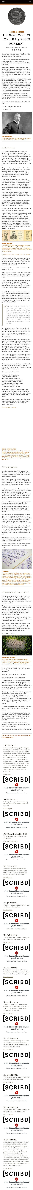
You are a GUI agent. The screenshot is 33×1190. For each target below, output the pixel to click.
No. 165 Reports (8, 1114)
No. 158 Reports (8, 1049)
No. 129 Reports (8, 977)
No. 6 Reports (7, 877)
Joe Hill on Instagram (21, 735)
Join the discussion (7, 737)
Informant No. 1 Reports (10, 841)
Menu (3, 2)
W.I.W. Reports (7, 1168)
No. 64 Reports (7, 942)
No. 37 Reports (7, 910)
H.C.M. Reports (7, 808)
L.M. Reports (7, 774)
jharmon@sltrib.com (8, 735)
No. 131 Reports (8, 1013)
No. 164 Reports (8, 1082)
